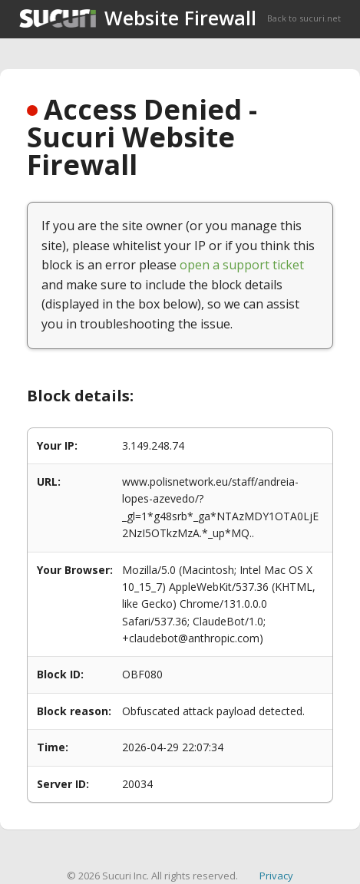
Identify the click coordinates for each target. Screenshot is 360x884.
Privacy (276, 875)
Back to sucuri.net (304, 18)
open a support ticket (242, 264)
